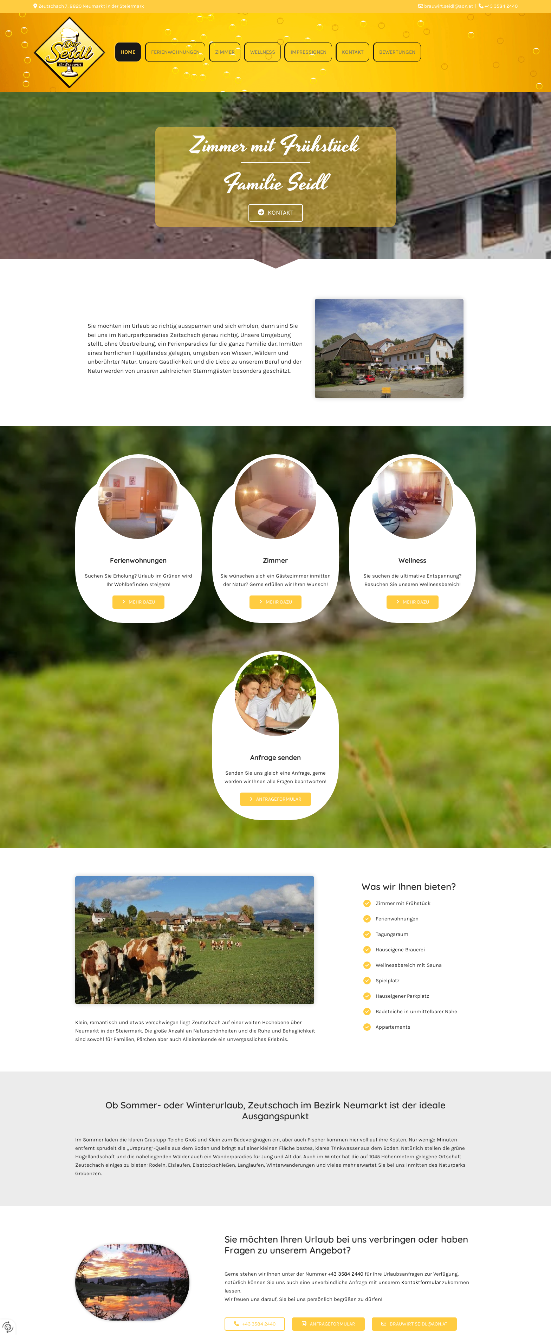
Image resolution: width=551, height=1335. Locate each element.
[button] (275, 213)
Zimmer (225, 52)
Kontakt (353, 52)
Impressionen (308, 52)
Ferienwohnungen (175, 52)
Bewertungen (397, 52)
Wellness (262, 52)
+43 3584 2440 (345, 1274)
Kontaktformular (421, 1282)
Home (128, 52)
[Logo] (69, 52)
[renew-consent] (8, 1327)
